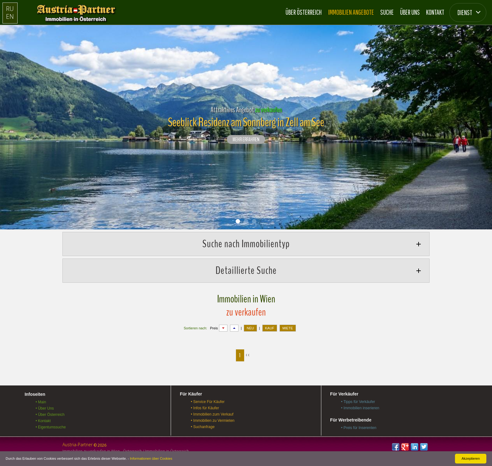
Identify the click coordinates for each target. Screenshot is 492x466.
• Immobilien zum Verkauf (212, 414)
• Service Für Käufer (208, 402)
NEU (250, 328)
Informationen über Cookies (151, 458)
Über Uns (410, 12)
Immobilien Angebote (351, 12)
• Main (40, 402)
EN (10, 16)
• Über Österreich (49, 414)
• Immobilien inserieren (360, 408)
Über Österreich (304, 12)
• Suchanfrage (203, 427)
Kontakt (435, 12)
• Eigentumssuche (50, 427)
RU (10, 8)
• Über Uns (44, 408)
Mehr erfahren (246, 139)
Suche (387, 12)
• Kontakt (43, 421)
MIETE (287, 328)
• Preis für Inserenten (358, 428)
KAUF (269, 328)
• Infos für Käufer (205, 408)
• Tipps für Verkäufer (358, 402)
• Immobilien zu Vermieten (212, 420)
